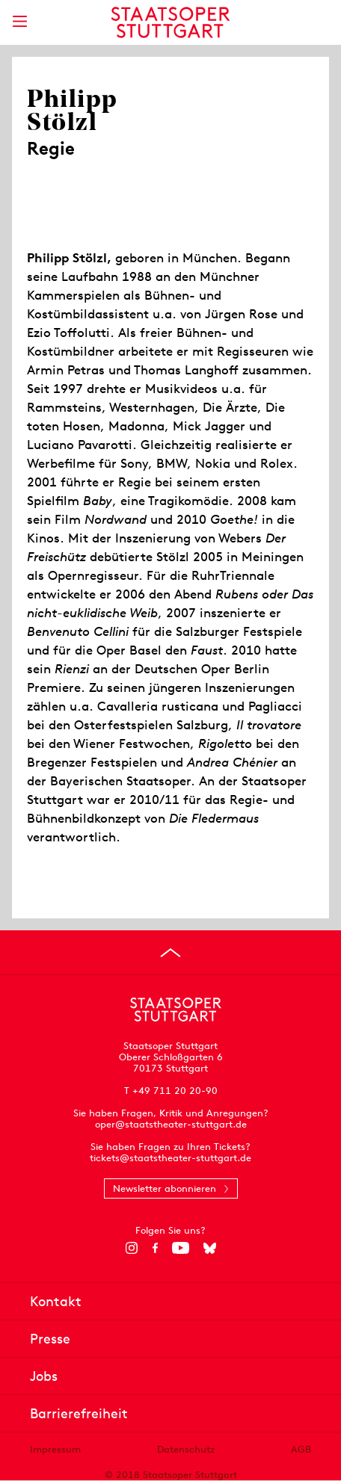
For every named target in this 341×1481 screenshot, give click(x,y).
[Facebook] (155, 1248)
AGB (301, 1449)
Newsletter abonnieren (164, 1188)
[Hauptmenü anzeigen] (19, 21)
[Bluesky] (209, 1248)
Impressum (55, 1449)
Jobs (44, 1376)
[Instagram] (132, 1248)
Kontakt (56, 1301)
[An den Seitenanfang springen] (170, 952)
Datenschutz (186, 1449)
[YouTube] (180, 1248)
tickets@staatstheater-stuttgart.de (170, 1157)
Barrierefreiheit (79, 1413)
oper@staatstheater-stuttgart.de (171, 1124)
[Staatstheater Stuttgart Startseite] (170, 22)
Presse (50, 1338)
